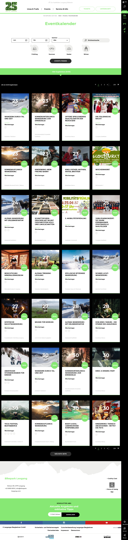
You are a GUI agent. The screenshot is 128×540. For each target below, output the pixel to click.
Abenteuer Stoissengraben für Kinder (14, 373)
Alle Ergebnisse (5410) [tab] (60, 72)
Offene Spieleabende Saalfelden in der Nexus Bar (75, 119)
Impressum (65, 530)
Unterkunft (105, 9)
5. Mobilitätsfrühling (75, 218)
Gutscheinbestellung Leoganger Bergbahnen (77, 527)
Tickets (87, 9)
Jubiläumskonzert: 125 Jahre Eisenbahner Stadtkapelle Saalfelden (104, 222)
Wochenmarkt (102, 170)
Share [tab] (125, 536)
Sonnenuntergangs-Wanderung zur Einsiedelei (45, 119)
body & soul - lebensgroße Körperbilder (72, 426)
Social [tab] (125, 529)
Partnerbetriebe (53, 530)
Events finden (60, 61)
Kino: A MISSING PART (105, 371)
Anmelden (70, 514)
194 (114, 84)
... (110, 84)
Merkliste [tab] (125, 523)
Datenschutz (75, 530)
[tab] (124, 2)
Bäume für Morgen (44, 322)
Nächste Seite (61, 454)
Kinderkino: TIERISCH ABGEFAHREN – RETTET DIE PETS (105, 426)
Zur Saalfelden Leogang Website (61, 2)
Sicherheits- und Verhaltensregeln (47, 527)
